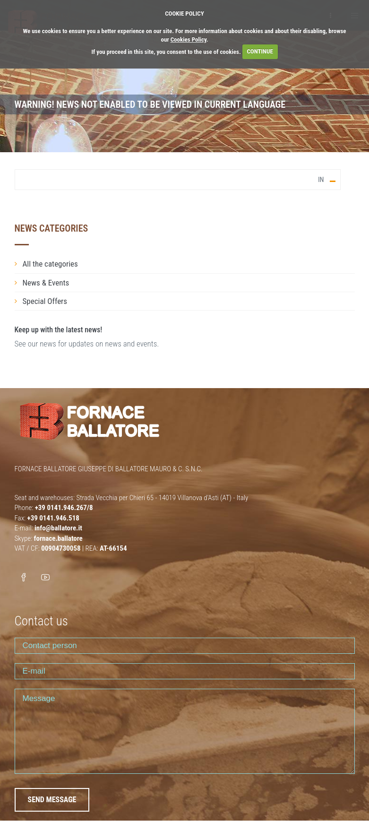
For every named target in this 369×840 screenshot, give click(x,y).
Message (185, 731)
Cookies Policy (188, 39)
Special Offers (45, 301)
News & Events (46, 282)
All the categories (50, 263)
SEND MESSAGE (52, 799)
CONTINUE (260, 51)
